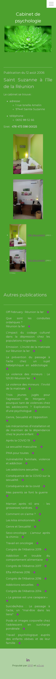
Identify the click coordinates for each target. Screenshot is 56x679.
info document (36, 235)
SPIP (30, 665)
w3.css (40, 665)
